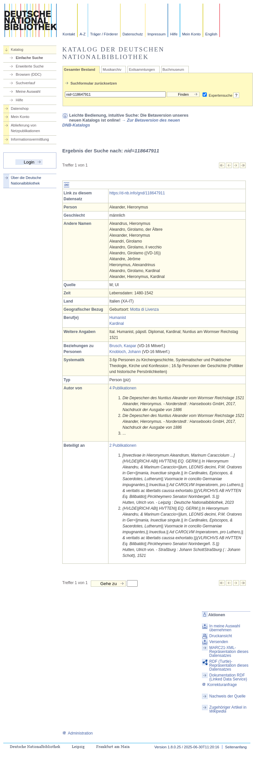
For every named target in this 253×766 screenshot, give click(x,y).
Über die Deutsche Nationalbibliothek (26, 180)
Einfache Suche (29, 58)
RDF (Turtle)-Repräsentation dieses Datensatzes (228, 665)
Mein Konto (191, 34)
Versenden (218, 641)
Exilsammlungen (142, 69)
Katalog (17, 49)
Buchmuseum (173, 69)
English (211, 34)
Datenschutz (133, 34)
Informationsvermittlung (30, 139)
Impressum (156, 34)
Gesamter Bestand (79, 69)
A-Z (83, 34)
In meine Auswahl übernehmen (224, 628)
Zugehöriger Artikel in (227, 709)
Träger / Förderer (104, 34)
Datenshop (20, 108)
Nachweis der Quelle (227, 696)
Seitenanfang (236, 747)
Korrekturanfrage (219, 684)
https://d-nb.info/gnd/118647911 (137, 193)
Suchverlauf (25, 83)
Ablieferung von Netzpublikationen (25, 128)
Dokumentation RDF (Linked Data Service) (228, 677)
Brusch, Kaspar (122, 346)
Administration (77, 733)
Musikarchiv (112, 69)
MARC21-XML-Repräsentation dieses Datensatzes (228, 651)
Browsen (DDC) (28, 74)
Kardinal (116, 323)
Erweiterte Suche (30, 66)
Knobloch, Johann (125, 351)
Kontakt (69, 34)
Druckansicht (220, 636)
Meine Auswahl (28, 91)
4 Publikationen (122, 388)
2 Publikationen (122, 445)
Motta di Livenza (144, 309)
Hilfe (173, 34)
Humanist (117, 317)
